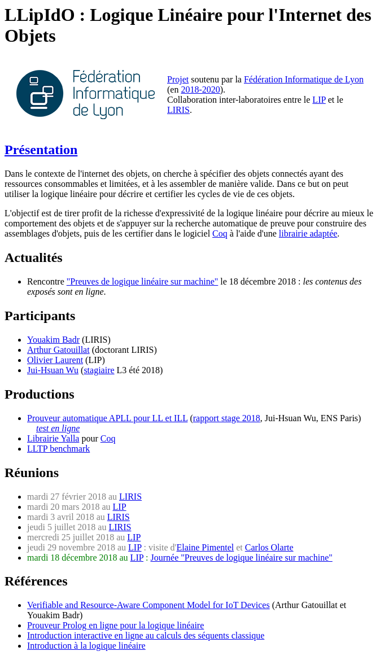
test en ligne (58, 428)
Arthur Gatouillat (58, 350)
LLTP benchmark (58, 448)
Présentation (41, 149)
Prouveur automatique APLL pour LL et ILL (107, 418)
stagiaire (99, 370)
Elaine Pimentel (205, 547)
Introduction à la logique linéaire (86, 645)
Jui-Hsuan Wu (52, 370)
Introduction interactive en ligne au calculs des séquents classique (145, 635)
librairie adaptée (308, 233)
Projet (178, 79)
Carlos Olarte (269, 547)
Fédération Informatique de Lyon (304, 79)
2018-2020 (200, 89)
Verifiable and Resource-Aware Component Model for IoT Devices (148, 605)
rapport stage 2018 (226, 418)
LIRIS (178, 110)
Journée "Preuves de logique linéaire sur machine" (241, 557)
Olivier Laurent (55, 360)
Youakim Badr (53, 339)
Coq (220, 233)
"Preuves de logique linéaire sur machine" (143, 281)
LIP (318, 99)
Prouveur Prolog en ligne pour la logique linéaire (115, 625)
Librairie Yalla (53, 438)
